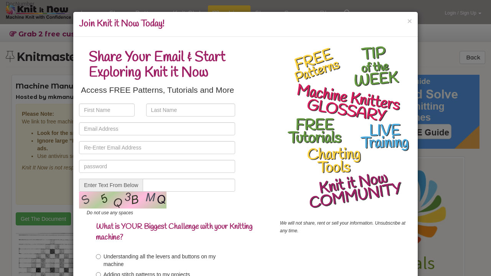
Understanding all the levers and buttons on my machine (156, 260)
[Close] (409, 21)
